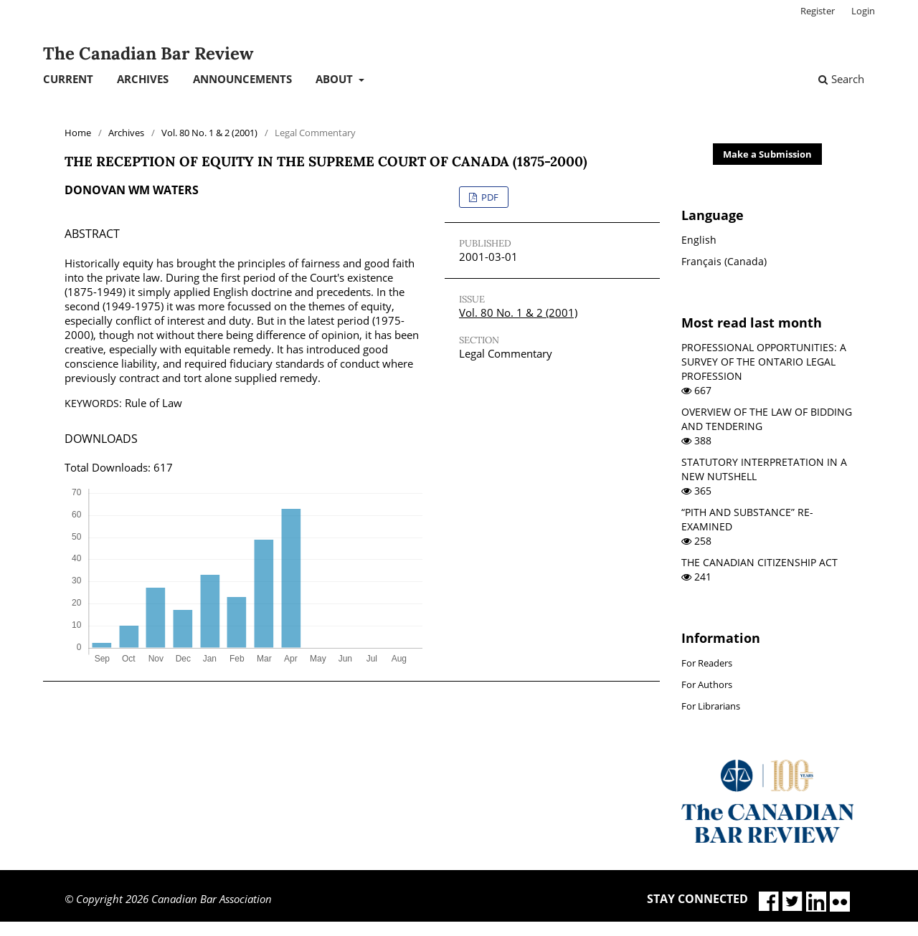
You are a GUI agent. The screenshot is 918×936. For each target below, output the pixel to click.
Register (817, 10)
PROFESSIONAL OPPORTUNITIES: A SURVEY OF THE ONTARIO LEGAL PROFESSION (763, 361)
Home (78, 132)
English (698, 240)
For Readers (706, 662)
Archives (143, 79)
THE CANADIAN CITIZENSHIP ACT (759, 562)
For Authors (706, 684)
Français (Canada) (724, 261)
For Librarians (710, 705)
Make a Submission (767, 154)
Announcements (242, 79)
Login (863, 10)
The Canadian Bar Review (148, 53)
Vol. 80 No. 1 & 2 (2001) (209, 132)
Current (68, 79)
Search (841, 79)
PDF (488, 197)
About (336, 79)
